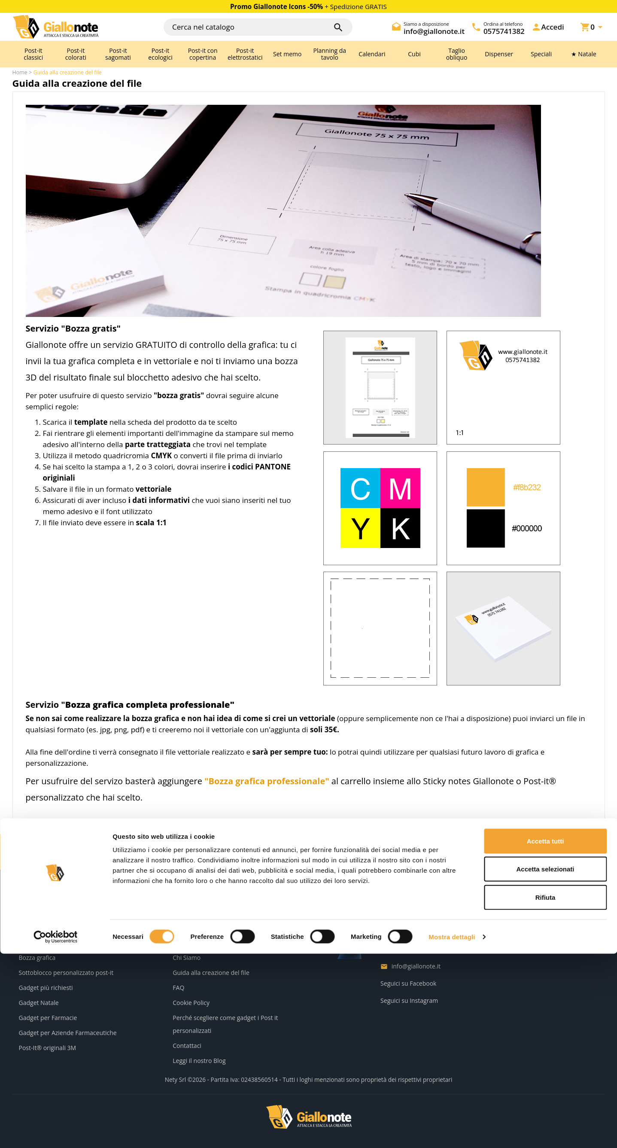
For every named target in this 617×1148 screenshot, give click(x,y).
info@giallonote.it (416, 966)
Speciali (541, 54)
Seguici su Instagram (409, 1000)
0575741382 (409, 949)
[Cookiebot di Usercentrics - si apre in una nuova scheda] (55, 1131)
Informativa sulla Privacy (207, 927)
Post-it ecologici (160, 53)
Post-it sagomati (118, 53)
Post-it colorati (75, 53)
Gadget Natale (39, 1003)
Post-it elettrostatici (245, 53)
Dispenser (499, 54)
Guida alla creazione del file (211, 972)
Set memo (287, 54)
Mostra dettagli (452, 1131)
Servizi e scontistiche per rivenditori (68, 927)
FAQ (178, 988)
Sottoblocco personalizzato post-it (66, 972)
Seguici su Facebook (408, 983)
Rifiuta (545, 1091)
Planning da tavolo (329, 53)
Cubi (414, 54)
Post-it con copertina (203, 53)
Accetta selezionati (545, 1063)
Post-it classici (33, 53)
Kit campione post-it (47, 942)
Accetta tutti (545, 1035)
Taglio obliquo (457, 53)
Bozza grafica (37, 957)
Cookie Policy (191, 1003)
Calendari (372, 54)
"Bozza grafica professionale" (266, 781)
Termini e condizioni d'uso (209, 942)
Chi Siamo (187, 957)
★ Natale (583, 54)
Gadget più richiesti (46, 988)
